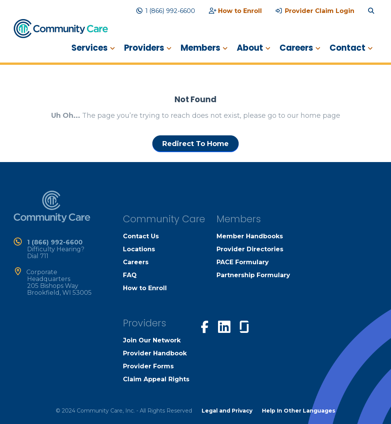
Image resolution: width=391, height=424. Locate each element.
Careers (296, 48)
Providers (144, 48)
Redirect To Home (195, 144)
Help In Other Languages (298, 410)
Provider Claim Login (315, 10)
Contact (347, 48)
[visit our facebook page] (204, 326)
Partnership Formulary (253, 275)
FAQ (130, 275)
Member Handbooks (250, 236)
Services (89, 48)
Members (200, 48)
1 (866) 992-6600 (165, 10)
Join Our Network (152, 340)
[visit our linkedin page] (224, 326)
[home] (61, 28)
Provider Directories (250, 249)
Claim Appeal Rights (156, 379)
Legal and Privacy (227, 410)
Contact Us (141, 236)
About (250, 48)
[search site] (372, 10)
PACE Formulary (243, 262)
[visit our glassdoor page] (244, 325)
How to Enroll (235, 10)
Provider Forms (148, 366)
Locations (139, 249)
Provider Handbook (155, 353)
